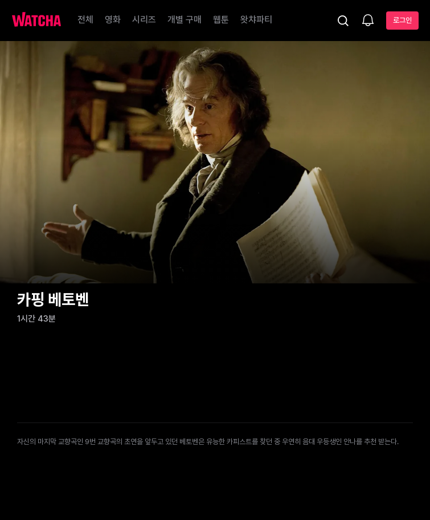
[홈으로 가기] (36, 20)
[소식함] (368, 21)
